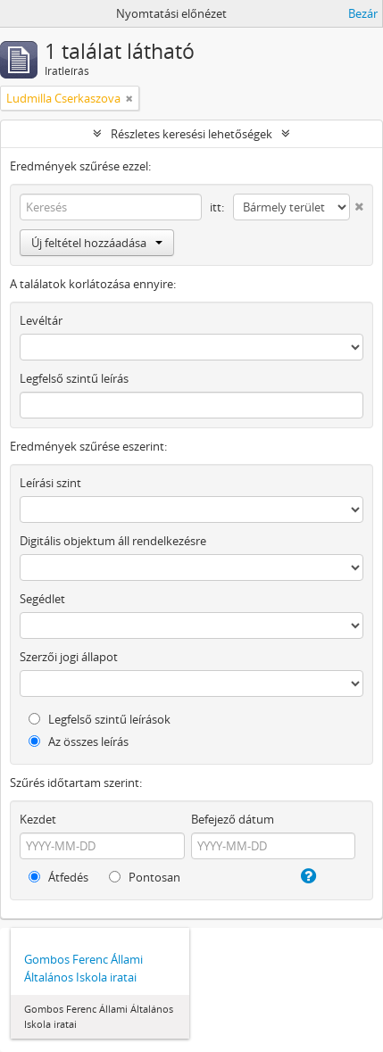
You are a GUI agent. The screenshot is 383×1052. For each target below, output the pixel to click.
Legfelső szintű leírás (74, 378)
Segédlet (42, 599)
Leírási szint (50, 483)
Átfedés (58, 877)
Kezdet (38, 819)
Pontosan (144, 877)
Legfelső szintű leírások (100, 719)
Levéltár (41, 320)
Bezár (363, 13)
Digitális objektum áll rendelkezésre (113, 541)
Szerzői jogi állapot (69, 657)
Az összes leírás (79, 741)
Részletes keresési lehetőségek (191, 134)
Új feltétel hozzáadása (96, 243)
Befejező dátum (232, 819)
